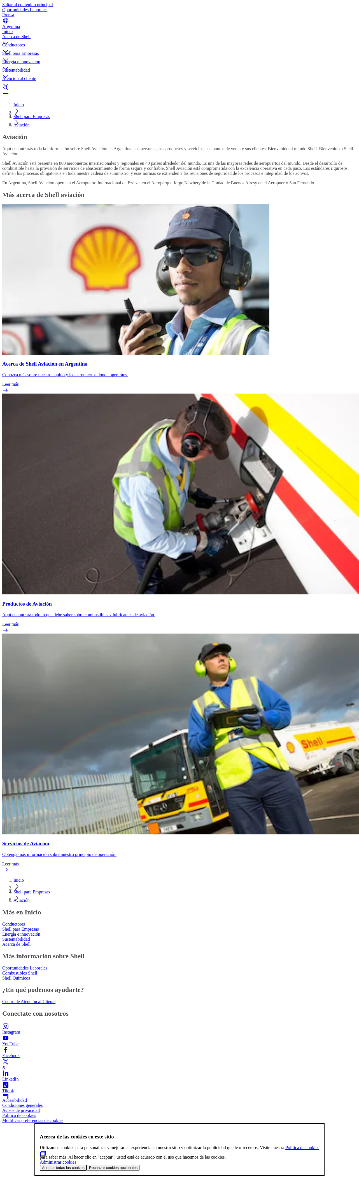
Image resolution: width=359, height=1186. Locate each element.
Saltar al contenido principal (27, 4)
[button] (179, 38)
